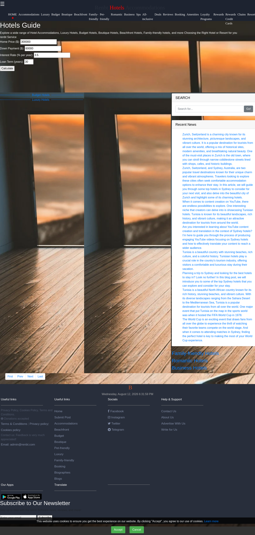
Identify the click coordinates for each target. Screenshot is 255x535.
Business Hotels (189, 368)
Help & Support (171, 399)
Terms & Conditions (14, 424)
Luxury (58, 454)
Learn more (211, 521)
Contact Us (168, 411)
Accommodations (66, 423)
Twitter (114, 423)
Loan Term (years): (16, 61)
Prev (20, 376)
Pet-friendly (62, 448)
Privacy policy (38, 424)
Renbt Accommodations (130, 7)
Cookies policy (11, 430)
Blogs (58, 478)
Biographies (62, 472)
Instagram (116, 417)
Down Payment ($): (30, 48)
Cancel (136, 529)
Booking (59, 466)
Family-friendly (64, 460)
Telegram (116, 429)
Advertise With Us (173, 423)
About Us (167, 417)
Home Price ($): (28, 41)
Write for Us (169, 429)
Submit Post (62, 417)
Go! (248, 108)
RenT (127, 387)
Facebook (116, 411)
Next (30, 376)
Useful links (8, 399)
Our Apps (7, 484)
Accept (118, 529)
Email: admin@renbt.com (18, 444)
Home (58, 411)
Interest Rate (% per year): (35, 55)
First (10, 376)
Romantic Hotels (190, 360)
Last (40, 376)
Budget (59, 435)
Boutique (60, 442)
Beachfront (61, 429)
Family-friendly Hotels (195, 353)
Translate (60, 484)
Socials (113, 399)
